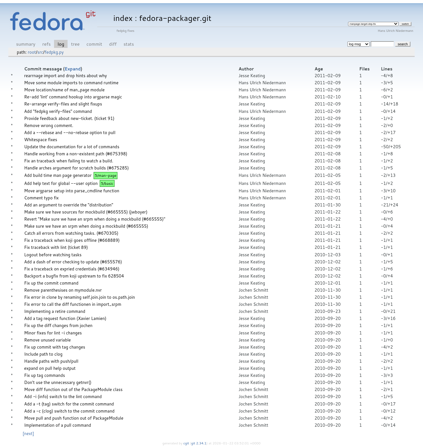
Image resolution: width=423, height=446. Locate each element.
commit (94, 44)
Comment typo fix (41, 198)
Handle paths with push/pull (51, 361)
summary (25, 44)
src (40, 52)
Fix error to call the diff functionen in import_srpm (72, 304)
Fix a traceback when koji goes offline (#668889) (72, 240)
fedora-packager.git (175, 17)
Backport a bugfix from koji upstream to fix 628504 (74, 276)
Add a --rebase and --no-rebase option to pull (69, 132)
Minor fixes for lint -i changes (53, 333)
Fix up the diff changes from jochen (58, 325)
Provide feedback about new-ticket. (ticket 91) (69, 118)
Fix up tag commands (44, 375)
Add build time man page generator (58, 175)
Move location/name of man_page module (64, 90)
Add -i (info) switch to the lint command (63, 396)
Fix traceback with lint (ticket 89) (56, 247)
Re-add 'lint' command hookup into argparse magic (73, 97)
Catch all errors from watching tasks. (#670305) (71, 233)
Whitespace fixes (40, 139)
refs (46, 44)
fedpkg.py (54, 52)
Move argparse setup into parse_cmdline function (71, 191)
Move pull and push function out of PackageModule (73, 418)
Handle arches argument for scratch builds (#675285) (76, 168)
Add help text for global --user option (61, 183)
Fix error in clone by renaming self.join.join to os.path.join (79, 297)
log (61, 44)
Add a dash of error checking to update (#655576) (73, 262)
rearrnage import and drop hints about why (65, 75)
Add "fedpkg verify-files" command (58, 111)
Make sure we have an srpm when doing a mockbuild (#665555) (86, 226)
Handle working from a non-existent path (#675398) (75, 154)
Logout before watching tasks (53, 255)
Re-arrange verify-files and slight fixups (63, 104)
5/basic (107, 183)
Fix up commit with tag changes (54, 347)
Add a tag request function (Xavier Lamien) (65, 318)
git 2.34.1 (199, 443)
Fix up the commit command (51, 283)
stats (129, 44)
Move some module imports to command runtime (71, 83)
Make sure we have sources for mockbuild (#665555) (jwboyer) (85, 212)
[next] (28, 433)
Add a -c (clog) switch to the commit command (69, 411)
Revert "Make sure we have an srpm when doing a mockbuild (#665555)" (94, 219)
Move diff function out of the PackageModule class (73, 389)
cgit (186, 443)
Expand (73, 69)
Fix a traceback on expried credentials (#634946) (71, 269)
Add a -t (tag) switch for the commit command (69, 404)
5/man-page (105, 175)
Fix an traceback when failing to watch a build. (68, 161)
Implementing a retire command (54, 311)
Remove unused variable (47, 340)
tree (75, 44)
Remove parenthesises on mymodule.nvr (63, 290)
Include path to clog (43, 354)
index (123, 17)
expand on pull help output (50, 368)
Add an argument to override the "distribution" (68, 205)
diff (112, 44)
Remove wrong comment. (48, 125)
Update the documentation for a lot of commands (71, 147)
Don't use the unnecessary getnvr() (57, 382)
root (32, 52)
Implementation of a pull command (57, 425)
